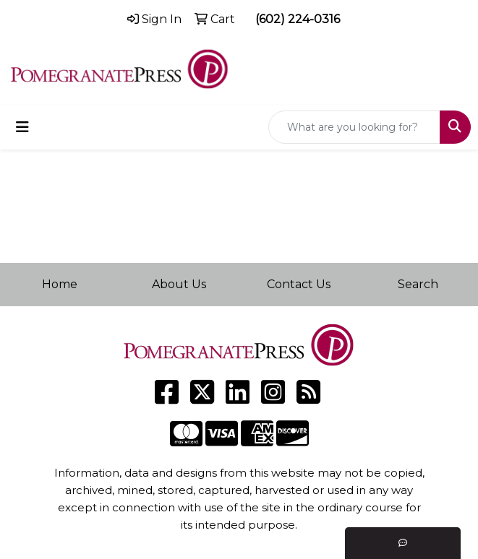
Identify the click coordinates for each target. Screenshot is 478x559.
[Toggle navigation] (22, 127)
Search (418, 284)
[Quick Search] (354, 127)
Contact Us (298, 284)
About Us (179, 284)
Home (59, 284)
